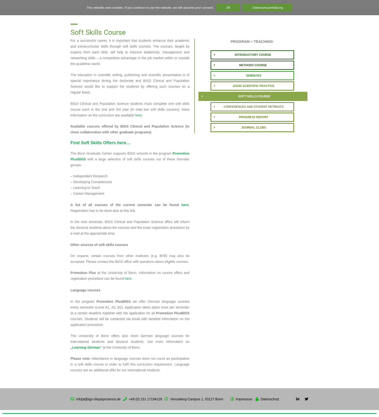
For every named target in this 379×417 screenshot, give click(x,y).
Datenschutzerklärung (267, 7)
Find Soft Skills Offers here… (101, 142)
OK (228, 7)
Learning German (86, 347)
